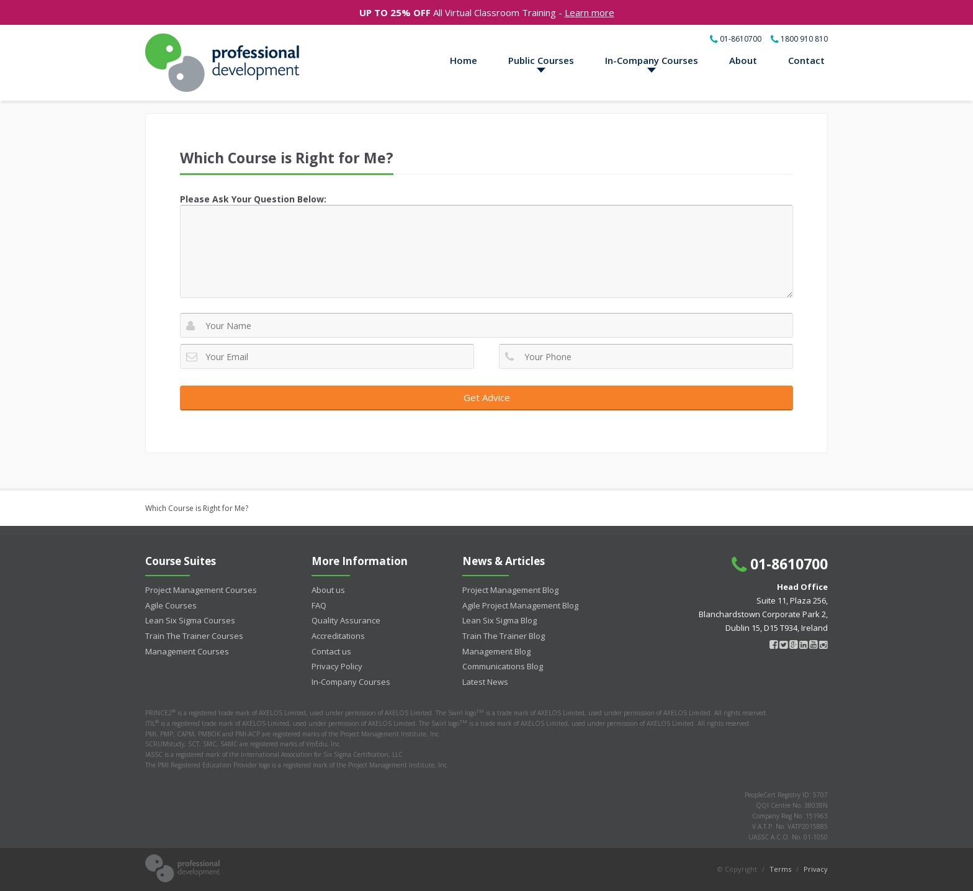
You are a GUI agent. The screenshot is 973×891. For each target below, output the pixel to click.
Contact (806, 60)
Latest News (485, 681)
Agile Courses (171, 605)
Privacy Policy (337, 666)
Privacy (816, 869)
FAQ (319, 605)
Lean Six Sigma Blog (499, 620)
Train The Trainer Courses (194, 635)
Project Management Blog (510, 589)
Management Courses (187, 651)
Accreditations (338, 635)
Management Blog (496, 651)
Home (463, 60)
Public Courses (541, 60)
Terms (780, 869)
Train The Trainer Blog (503, 635)
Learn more (589, 12)
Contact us (331, 651)
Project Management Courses (201, 589)
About (743, 60)
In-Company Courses (651, 60)
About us (328, 589)
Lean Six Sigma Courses (190, 620)
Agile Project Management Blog (520, 605)
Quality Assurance (346, 620)
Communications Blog (502, 666)
